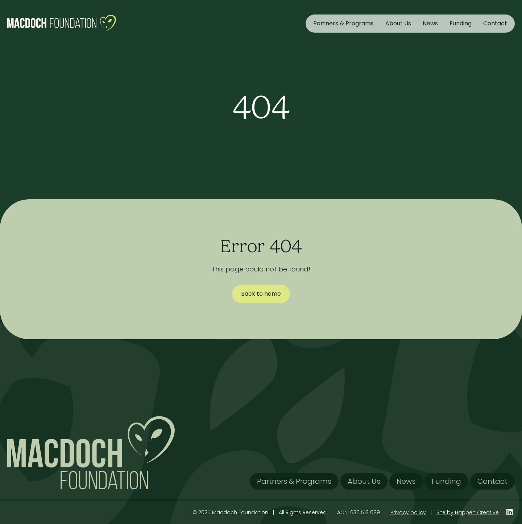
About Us (398, 23)
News (430, 23)
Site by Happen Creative (467, 512)
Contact (495, 23)
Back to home (261, 294)
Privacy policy (408, 512)
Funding (461, 23)
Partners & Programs (343, 23)
